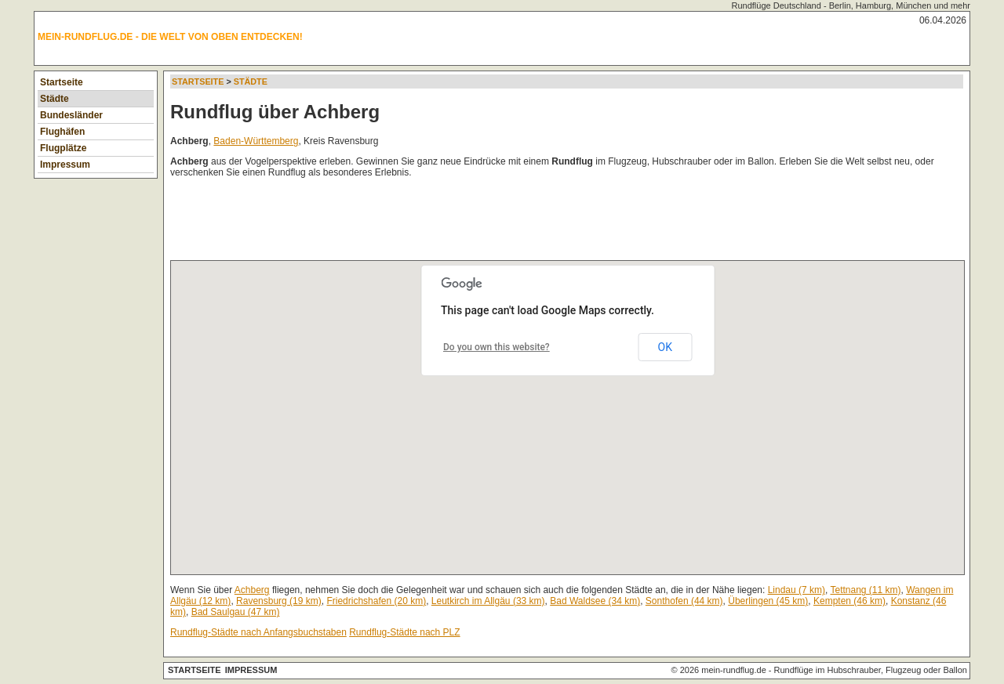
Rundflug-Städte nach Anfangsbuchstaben (258, 632)
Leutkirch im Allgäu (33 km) (488, 600)
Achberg (252, 589)
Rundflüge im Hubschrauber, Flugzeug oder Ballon (870, 670)
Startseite (61, 82)
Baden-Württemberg (255, 141)
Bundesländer (71, 115)
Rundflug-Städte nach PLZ (404, 632)
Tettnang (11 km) (865, 589)
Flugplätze (63, 148)
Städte (54, 98)
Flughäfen (62, 131)
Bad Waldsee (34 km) (595, 600)
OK (665, 347)
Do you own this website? (496, 347)
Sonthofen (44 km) (684, 600)
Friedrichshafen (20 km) (376, 600)
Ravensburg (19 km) (279, 600)
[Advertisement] (455, 222)
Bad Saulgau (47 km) (235, 611)
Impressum (65, 164)
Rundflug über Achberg (275, 111)
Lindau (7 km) (796, 589)
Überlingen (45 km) (768, 600)
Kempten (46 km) (849, 600)
